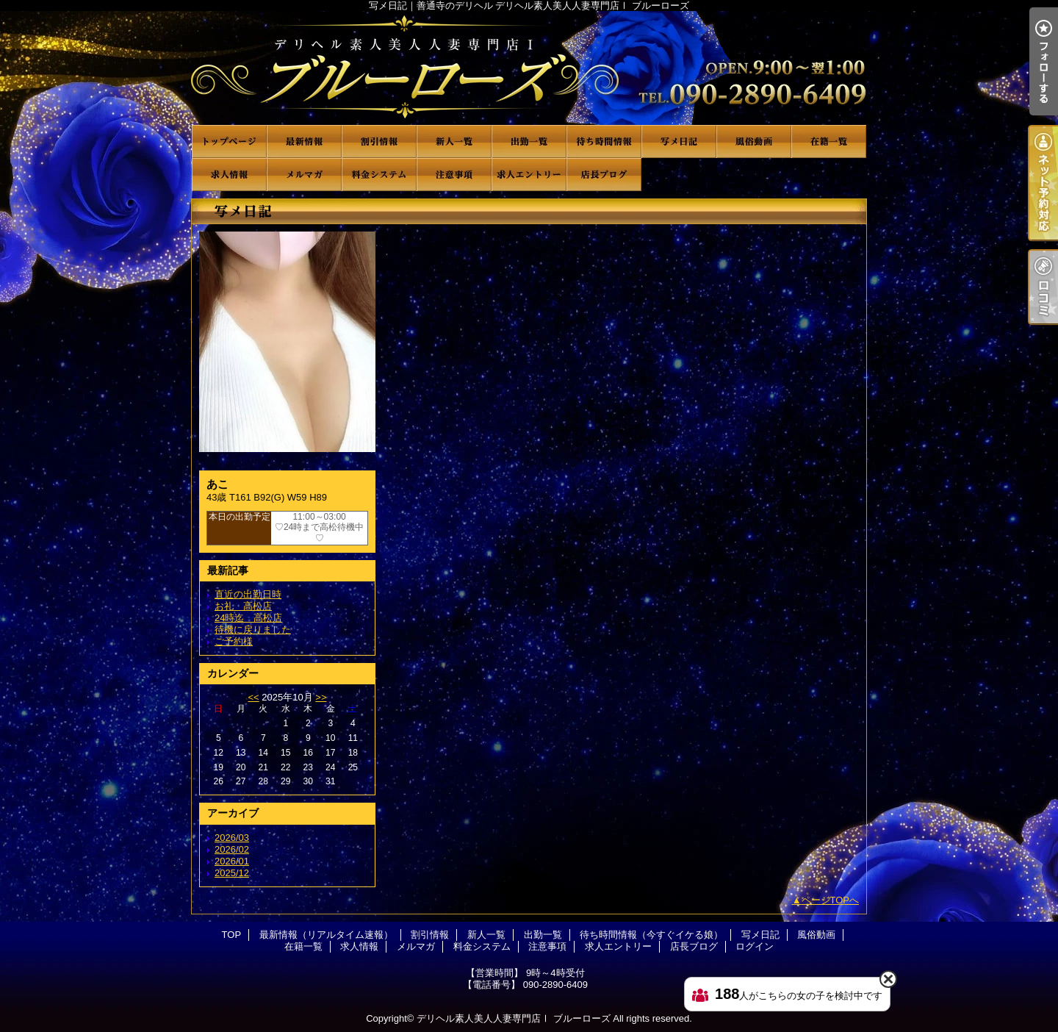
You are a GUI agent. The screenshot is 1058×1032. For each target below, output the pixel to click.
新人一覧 (454, 141)
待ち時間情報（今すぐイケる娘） (603, 141)
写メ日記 (678, 141)
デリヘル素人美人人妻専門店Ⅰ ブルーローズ (514, 1018)
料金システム (379, 174)
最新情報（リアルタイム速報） (304, 141)
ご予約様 (234, 641)
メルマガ (304, 174)
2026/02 (232, 849)
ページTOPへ (831, 900)
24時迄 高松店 (248, 617)
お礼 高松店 (243, 606)
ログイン (754, 946)
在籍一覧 (828, 141)
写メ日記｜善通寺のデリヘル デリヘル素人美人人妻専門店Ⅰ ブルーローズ (529, 68)
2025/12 (232, 872)
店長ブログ (603, 174)
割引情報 (379, 141)
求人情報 (229, 174)
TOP (229, 141)
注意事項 (454, 174)
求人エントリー (529, 174)
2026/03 (232, 837)
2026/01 (232, 861)
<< (253, 697)
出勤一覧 (529, 141)
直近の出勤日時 (248, 594)
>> (320, 697)
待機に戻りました (253, 629)
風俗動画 (753, 141)
